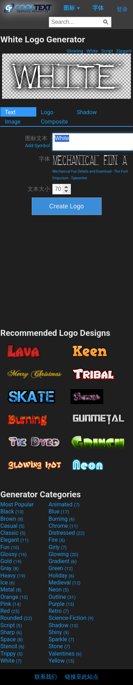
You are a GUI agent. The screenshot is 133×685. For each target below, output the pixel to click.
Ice (7, 582)
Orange (14, 597)
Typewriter (79, 178)
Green (61, 568)
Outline (62, 597)
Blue (59, 511)
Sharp (11, 632)
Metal (11, 589)
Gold (11, 561)
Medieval (65, 582)
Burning (62, 519)
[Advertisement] (66, 271)
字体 (44, 158)
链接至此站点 (81, 676)
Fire (57, 540)
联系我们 (46, 676)
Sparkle (61, 639)
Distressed (66, 533)
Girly (58, 547)
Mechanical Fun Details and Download (81, 171)
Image (13, 121)
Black (12, 511)
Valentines (65, 653)
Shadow (87, 112)
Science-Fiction (71, 618)
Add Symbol (37, 145)
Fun (9, 547)
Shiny (59, 632)
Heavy (12, 575)
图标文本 (37, 141)
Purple (61, 604)
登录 (122, 9)
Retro (59, 611)
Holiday (61, 575)
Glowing (75, 51)
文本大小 (39, 189)
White (92, 51)
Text (10, 112)
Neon (59, 589)
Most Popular (17, 504)
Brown (11, 519)
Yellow (61, 660)
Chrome (63, 526)
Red (10, 611)
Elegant (124, 51)
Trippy (11, 653)
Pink (10, 604)
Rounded (16, 618)
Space (11, 639)
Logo (47, 112)
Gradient (62, 561)
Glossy (13, 554)
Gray (9, 568)
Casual (12, 526)
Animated (64, 504)
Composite (54, 121)
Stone (59, 646)
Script (107, 51)
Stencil (12, 646)
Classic (12, 533)
